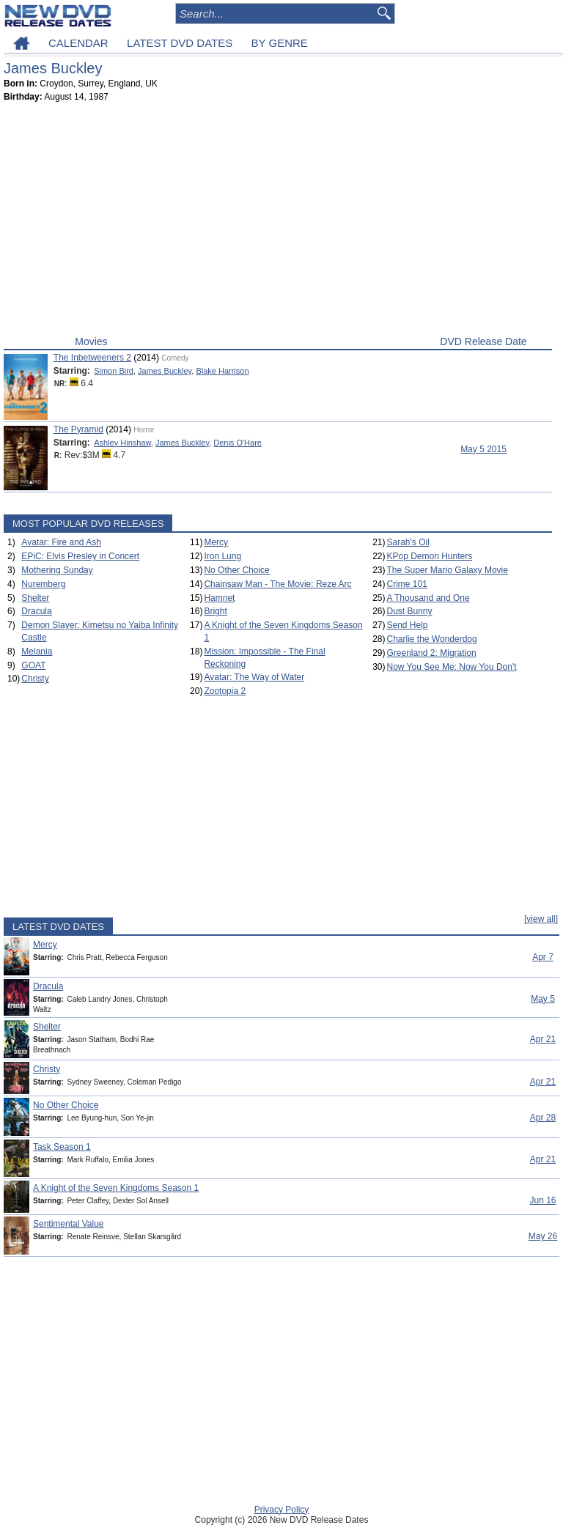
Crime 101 (407, 584)
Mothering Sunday (56, 570)
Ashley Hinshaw (122, 442)
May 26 (543, 1236)
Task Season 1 (62, 1147)
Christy (34, 678)
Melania (36, 651)
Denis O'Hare (237, 442)
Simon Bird (113, 370)
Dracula (36, 611)
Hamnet (219, 598)
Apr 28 (543, 1117)
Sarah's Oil (408, 542)
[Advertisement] (278, 222)
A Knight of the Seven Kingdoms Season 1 (116, 1188)
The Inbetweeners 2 (92, 357)
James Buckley (164, 370)
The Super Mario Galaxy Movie (447, 570)
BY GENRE (279, 43)
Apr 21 (543, 1039)
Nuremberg (43, 584)
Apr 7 (542, 957)
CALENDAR (78, 43)
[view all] (541, 919)
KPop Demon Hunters (430, 556)
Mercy (216, 542)
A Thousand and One (428, 598)
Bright (215, 611)
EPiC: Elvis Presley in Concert (80, 556)
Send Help (407, 625)
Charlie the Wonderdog (432, 639)
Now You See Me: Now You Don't (452, 667)
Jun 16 (542, 1200)
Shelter (35, 598)
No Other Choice (236, 570)
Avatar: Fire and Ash (61, 542)
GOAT (33, 665)
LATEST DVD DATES (179, 43)
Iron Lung (222, 556)
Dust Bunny (410, 611)
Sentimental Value (68, 1224)
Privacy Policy (281, 1509)
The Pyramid (78, 429)
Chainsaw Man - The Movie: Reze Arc (277, 584)
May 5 (543, 999)
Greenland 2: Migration (431, 653)
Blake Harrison (222, 370)
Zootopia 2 (225, 691)
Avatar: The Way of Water (254, 677)
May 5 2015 (483, 449)
